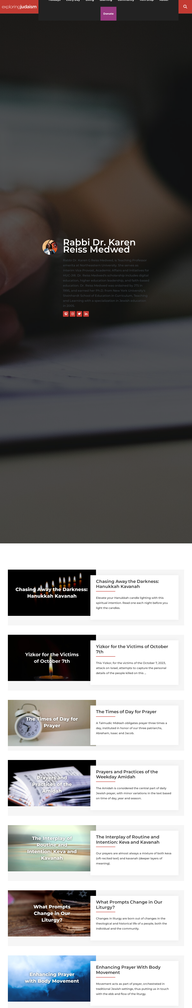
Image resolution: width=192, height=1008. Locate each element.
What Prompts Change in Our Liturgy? (129, 904)
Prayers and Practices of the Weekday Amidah (127, 774)
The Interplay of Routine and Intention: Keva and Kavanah (128, 839)
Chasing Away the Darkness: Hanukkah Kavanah (127, 584)
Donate (108, 13)
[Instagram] (72, 314)
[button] (185, 6)
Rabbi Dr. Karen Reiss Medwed (99, 246)
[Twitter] (79, 314)
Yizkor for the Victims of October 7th (132, 649)
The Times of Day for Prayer (126, 711)
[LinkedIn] (86, 314)
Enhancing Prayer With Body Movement (128, 970)
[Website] (66, 314)
